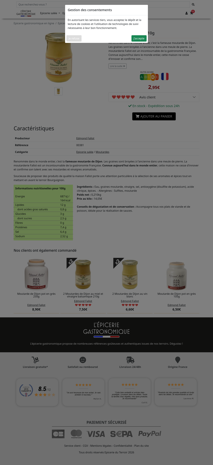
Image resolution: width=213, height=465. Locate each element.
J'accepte (139, 38)
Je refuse (74, 38)
